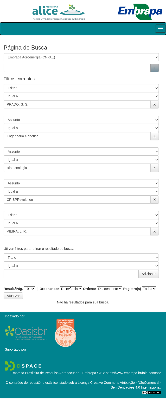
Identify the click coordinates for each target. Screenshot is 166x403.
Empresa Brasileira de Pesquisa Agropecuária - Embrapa (53, 373)
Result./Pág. (13, 289)
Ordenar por (49, 289)
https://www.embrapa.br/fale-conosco (133, 373)
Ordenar (89, 289)
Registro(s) (132, 289)
